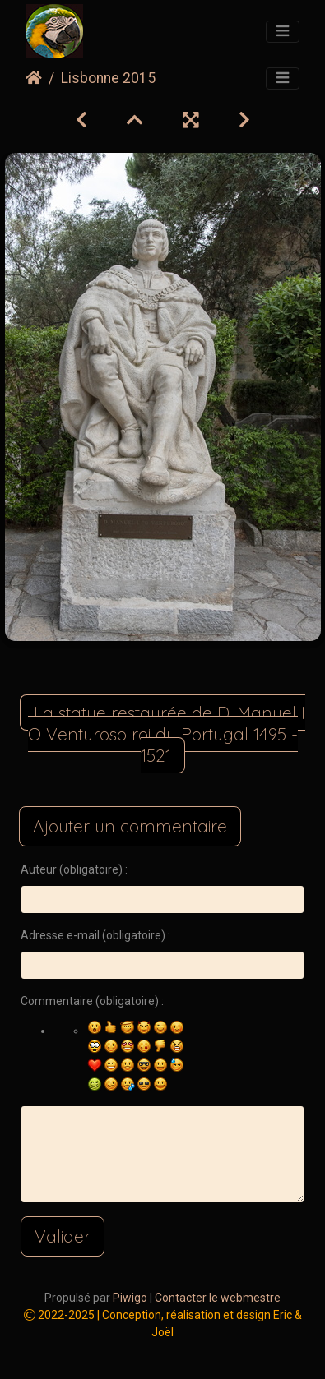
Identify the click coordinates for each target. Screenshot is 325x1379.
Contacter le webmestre (218, 1297)
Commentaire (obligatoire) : (92, 1001)
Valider (63, 1236)
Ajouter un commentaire (130, 826)
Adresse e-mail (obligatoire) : (95, 935)
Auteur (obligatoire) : (74, 869)
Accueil (34, 78)
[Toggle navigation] (282, 32)
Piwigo (130, 1297)
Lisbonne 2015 (108, 78)
